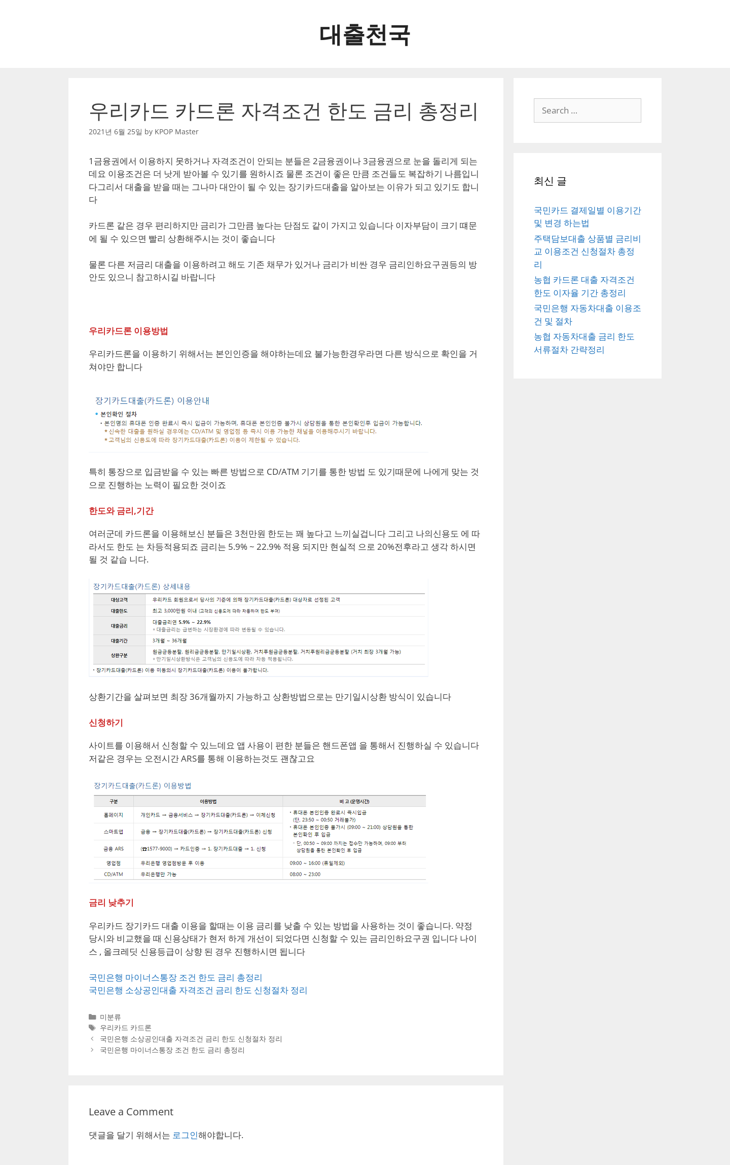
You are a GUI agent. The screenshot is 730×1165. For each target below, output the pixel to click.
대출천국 (365, 33)
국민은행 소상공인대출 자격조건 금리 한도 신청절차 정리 (198, 990)
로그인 (185, 1135)
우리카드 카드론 (126, 1027)
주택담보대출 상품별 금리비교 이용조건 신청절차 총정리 (587, 251)
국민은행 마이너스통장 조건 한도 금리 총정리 (176, 977)
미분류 (110, 1017)
